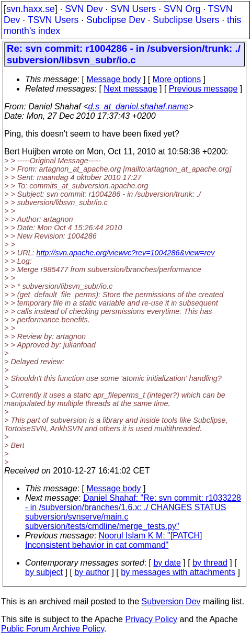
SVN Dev (83, 9)
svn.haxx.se (30, 9)
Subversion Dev (171, 601)
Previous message (203, 88)
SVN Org (182, 9)
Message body (113, 79)
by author (91, 572)
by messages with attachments (178, 572)
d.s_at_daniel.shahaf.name (138, 106)
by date (166, 562)
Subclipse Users (186, 20)
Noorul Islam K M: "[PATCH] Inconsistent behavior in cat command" (113, 540)
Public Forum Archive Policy (52, 628)
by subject (44, 572)
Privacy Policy (151, 619)
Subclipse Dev (115, 20)
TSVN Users (53, 20)
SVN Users (133, 9)
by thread (209, 562)
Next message (130, 88)
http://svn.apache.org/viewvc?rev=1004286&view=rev (126, 253)
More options (177, 79)
